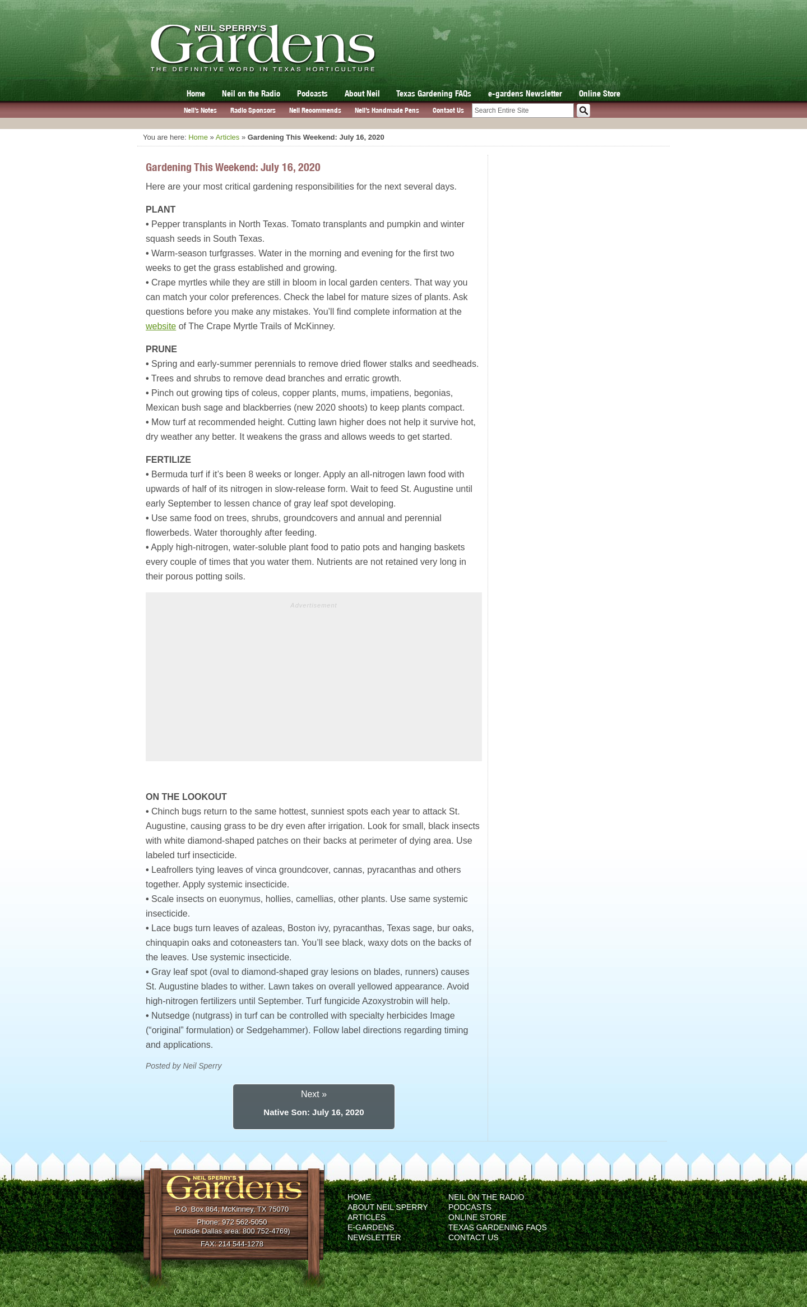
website (161, 326)
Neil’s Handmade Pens (387, 110)
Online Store (599, 93)
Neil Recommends (315, 110)
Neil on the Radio (251, 93)
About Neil (362, 93)
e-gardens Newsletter (525, 93)
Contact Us (448, 110)
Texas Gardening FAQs (433, 93)
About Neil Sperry (387, 1207)
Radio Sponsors (253, 110)
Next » (314, 1094)
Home (196, 93)
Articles (228, 137)
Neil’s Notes (200, 110)
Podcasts (312, 93)
